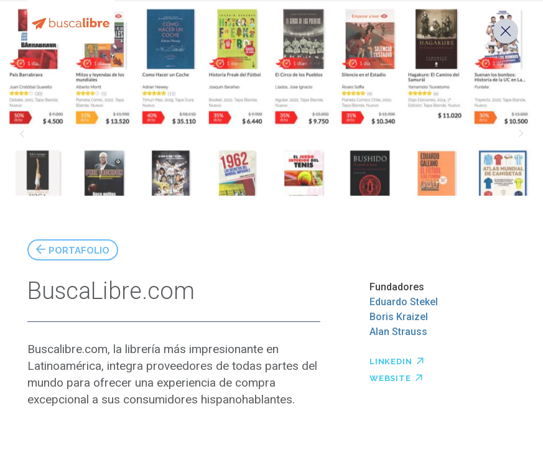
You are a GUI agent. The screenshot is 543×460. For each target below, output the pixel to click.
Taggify (21, 133)
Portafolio (79, 249)
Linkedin (396, 360)
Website (396, 377)
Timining (521, 133)
